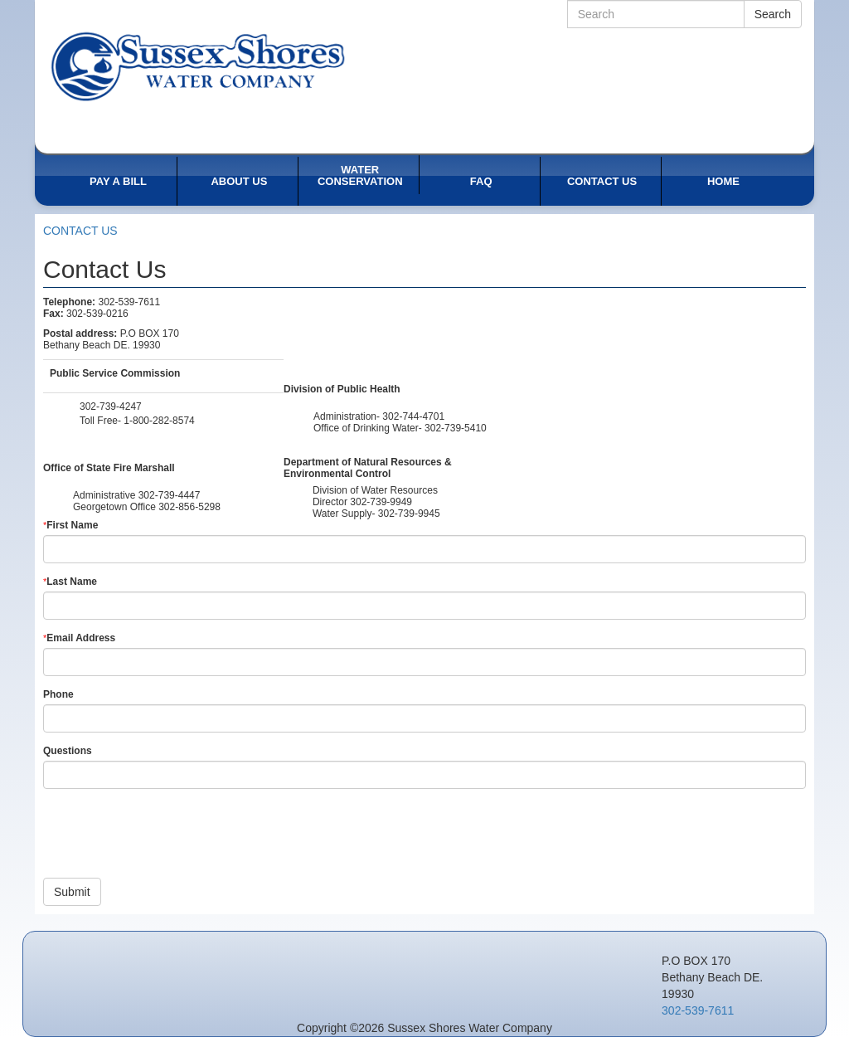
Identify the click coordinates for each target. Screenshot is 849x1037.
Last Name (70, 581)
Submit (72, 891)
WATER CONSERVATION (360, 175)
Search (772, 14)
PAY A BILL (118, 181)
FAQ (481, 181)
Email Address (79, 638)
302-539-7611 (698, 1010)
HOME (723, 181)
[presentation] (169, 833)
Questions (67, 751)
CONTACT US (602, 181)
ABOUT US (239, 181)
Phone (58, 694)
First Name (70, 525)
